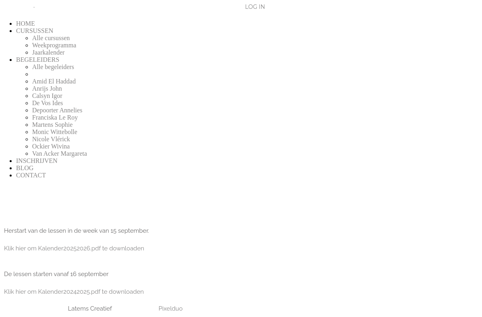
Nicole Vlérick (51, 139)
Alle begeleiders (53, 66)
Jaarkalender (48, 52)
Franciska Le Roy (55, 117)
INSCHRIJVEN (36, 160)
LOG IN (255, 6)
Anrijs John (47, 88)
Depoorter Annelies (57, 110)
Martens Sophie (52, 124)
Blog (13, 6)
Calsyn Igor (47, 95)
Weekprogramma (54, 45)
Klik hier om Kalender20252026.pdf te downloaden (74, 248)
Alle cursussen (51, 38)
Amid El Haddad (54, 81)
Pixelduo (171, 308)
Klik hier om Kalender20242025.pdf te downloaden (74, 291)
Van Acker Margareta (59, 153)
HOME (25, 23)
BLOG (25, 168)
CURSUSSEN (34, 30)
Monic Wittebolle (54, 131)
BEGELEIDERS (37, 59)
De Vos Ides (47, 103)
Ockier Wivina (51, 146)
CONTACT (31, 175)
